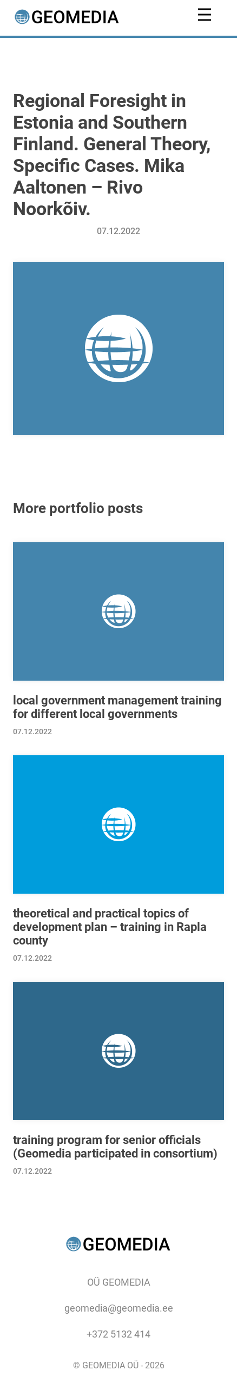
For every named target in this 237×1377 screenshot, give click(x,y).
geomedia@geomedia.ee (118, 1308)
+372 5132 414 (118, 1334)
